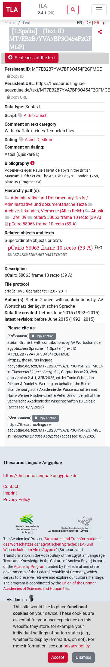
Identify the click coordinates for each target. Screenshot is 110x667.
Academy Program (29, 566)
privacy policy (76, 646)
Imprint (10, 493)
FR (96, 22)
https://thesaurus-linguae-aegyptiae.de (40, 475)
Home (10, 22)
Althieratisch (36, 115)
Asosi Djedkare (39, 139)
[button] (99, 32)
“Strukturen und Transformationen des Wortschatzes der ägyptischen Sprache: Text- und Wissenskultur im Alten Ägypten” (52, 544)
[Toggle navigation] (99, 9)
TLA (12, 10)
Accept (57, 657)
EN (79, 22)
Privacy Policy (16, 499)
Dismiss (83, 657)
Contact (10, 486)
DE (88, 22)
